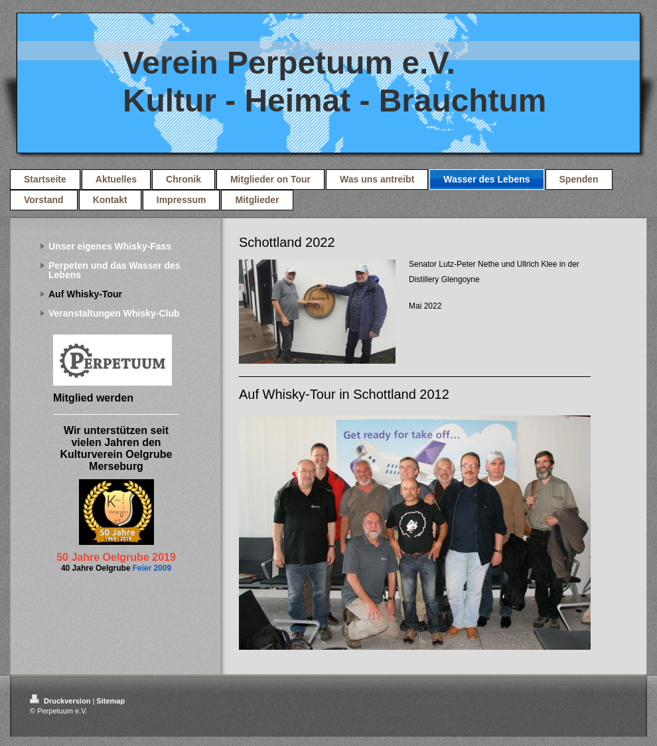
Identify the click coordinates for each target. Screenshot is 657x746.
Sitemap (110, 701)
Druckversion (61, 701)
